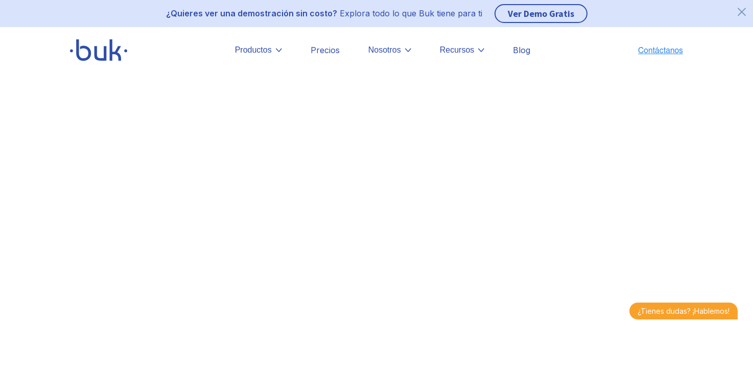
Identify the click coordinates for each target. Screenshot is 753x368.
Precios (325, 50)
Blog (521, 50)
